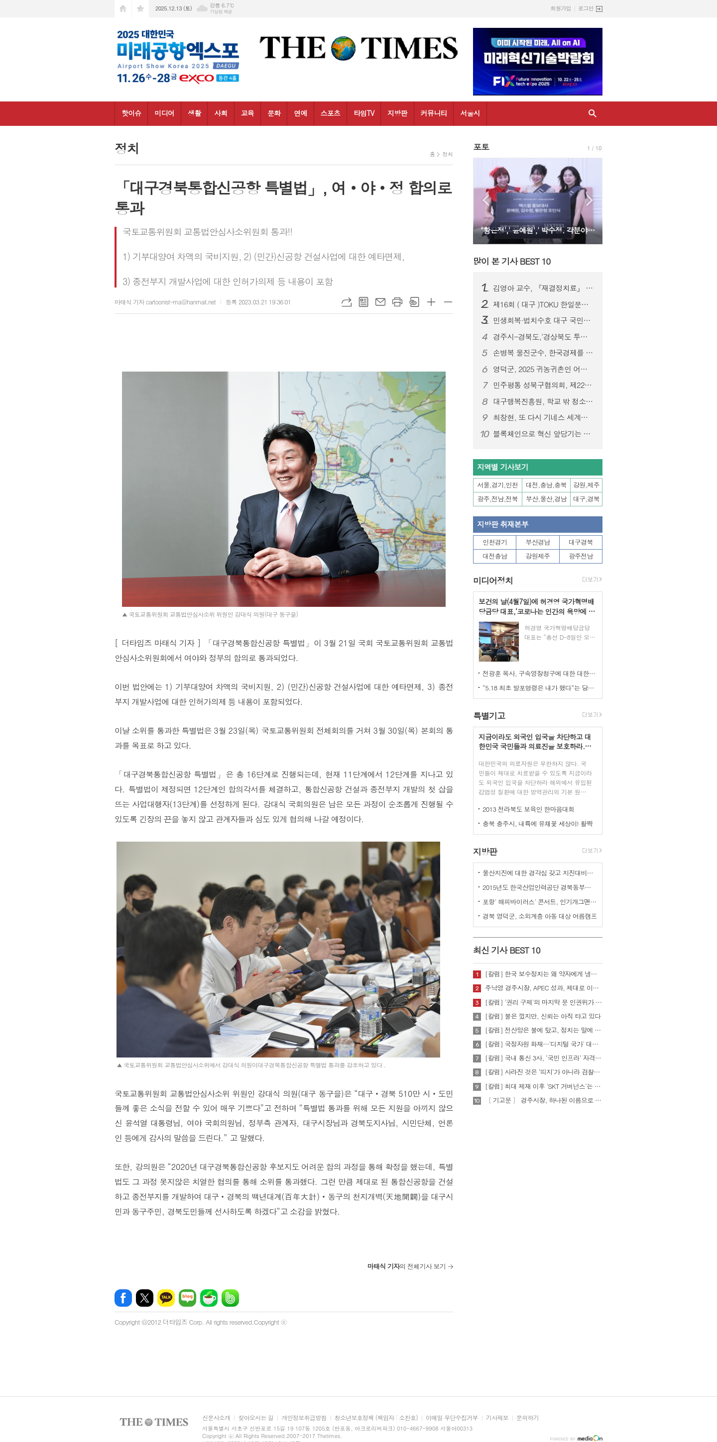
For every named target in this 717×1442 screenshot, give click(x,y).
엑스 (144, 1298)
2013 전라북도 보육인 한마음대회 (528, 809)
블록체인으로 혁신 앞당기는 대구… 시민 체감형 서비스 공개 (544, 434)
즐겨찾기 (140, 8)
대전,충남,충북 (546, 484)
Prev (485, 200)
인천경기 (494, 542)
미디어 (164, 113)
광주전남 (581, 556)
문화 (273, 113)
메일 (380, 302)
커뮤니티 (434, 113)
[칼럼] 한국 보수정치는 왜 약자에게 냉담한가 (543, 973)
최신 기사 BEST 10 (506, 950)
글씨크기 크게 (431, 302)
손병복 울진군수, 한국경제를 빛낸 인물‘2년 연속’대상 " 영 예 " (544, 353)
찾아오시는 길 (255, 1418)
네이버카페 (209, 1298)
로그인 (586, 8)
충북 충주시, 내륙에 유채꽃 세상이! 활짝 (537, 823)
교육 (247, 113)
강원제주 (538, 556)
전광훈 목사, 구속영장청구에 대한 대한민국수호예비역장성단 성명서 (539, 673)
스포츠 (330, 113)
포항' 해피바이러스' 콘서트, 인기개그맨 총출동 (539, 901)
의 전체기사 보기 (406, 1266)
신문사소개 (216, 1418)
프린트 (397, 302)
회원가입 (561, 8)
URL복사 (347, 302)
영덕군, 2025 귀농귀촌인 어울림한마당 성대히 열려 (544, 369)
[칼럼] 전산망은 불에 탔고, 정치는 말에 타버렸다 (543, 1030)
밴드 (230, 1298)
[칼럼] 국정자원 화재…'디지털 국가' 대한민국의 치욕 (543, 1044)
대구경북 (581, 542)
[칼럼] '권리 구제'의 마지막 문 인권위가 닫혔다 (543, 1002)
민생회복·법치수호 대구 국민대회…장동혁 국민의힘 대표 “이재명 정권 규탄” (544, 320)
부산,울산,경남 (546, 498)
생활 (194, 113)
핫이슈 (131, 113)
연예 (300, 113)
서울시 (469, 113)
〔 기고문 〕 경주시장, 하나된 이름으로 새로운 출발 (543, 1100)
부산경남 (538, 542)
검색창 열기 (592, 113)
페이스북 (123, 1298)
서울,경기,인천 (498, 484)
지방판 (397, 113)
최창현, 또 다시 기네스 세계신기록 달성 (544, 417)
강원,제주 (586, 484)
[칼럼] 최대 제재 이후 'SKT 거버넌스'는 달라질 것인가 (543, 1086)
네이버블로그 (187, 1298)
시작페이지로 (123, 8)
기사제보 (497, 1418)
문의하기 (527, 1418)
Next (590, 200)
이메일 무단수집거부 (452, 1418)
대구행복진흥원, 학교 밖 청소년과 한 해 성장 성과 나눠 (544, 401)
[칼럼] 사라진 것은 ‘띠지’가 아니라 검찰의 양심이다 (543, 1071)
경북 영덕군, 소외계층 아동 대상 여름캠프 (539, 916)
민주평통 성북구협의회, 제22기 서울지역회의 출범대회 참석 (544, 385)
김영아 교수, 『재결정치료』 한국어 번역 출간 (544, 288)
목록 (363, 302)
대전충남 (494, 556)
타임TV (364, 113)
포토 (481, 147)
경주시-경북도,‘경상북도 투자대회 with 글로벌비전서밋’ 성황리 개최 (544, 337)
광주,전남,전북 (498, 498)
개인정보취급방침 (303, 1418)
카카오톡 (166, 1298)
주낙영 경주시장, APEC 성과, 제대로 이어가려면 (543, 987)
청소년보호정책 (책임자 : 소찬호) (376, 1418)
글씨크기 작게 (448, 302)
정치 (447, 154)
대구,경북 (586, 498)
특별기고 (489, 716)
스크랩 (414, 302)
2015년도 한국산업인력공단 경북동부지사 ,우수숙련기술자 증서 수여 (539, 887)
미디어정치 (493, 580)
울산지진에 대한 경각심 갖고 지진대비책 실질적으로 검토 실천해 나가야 (539, 872)
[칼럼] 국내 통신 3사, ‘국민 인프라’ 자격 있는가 (543, 1058)
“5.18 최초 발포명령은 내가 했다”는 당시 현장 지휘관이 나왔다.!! (539, 687)
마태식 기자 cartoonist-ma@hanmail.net (165, 301)
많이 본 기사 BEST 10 (511, 261)
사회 (220, 113)
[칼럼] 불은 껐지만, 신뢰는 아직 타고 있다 (542, 1016)
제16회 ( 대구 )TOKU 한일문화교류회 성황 (544, 304)
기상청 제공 (221, 11)
